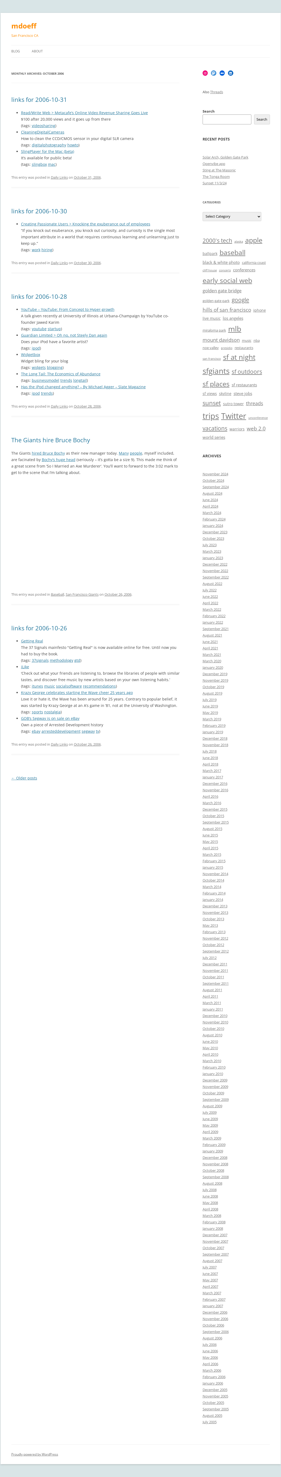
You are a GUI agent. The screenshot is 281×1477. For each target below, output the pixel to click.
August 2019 (212, 693)
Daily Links (59, 177)
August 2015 (212, 828)
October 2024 (213, 480)
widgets (39, 367)
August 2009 (212, 1106)
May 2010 (210, 1047)
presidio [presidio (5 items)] (227, 348)
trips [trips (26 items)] (211, 416)
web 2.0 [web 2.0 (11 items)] (256, 428)
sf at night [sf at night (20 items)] (239, 357)
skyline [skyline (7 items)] (225, 393)
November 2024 (215, 474)
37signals (40, 660)
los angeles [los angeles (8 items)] (233, 318)
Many (124, 453)
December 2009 (215, 1080)
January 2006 (213, 1383)
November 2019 (215, 680)
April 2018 (210, 764)
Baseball (57, 594)
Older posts (24, 778)
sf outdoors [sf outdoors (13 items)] (247, 371)
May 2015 (210, 841)
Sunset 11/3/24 (215, 183)
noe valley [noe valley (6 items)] (211, 348)
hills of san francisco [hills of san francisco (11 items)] (227, 309)
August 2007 (212, 1260)
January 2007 (213, 1305)
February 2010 (214, 1067)
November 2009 (215, 1086)
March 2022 (212, 609)
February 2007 (214, 1299)
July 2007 (210, 1267)
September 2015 (216, 822)
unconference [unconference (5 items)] (258, 418)
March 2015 (212, 854)
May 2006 (210, 1357)
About (37, 51)
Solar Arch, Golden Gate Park (225, 157)
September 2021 (216, 628)
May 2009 (210, 1125)
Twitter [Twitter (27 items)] (233, 416)
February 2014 (214, 893)
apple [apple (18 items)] (253, 240)
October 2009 (213, 1093)
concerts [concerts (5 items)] (225, 270)
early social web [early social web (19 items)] (227, 280)
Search (209, 111)
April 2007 (210, 1286)
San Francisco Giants (82, 594)
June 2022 (210, 596)
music (49, 686)
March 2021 (212, 654)
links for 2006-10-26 (39, 628)
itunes (37, 686)
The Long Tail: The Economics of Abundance (60, 373)
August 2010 (212, 1035)
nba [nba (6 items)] (257, 340)
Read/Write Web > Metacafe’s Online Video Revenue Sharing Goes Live (84, 112)
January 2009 (213, 1151)
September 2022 (216, 577)
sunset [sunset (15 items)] (212, 403)
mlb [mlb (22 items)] (234, 329)
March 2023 (212, 551)
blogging (55, 367)
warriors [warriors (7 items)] (237, 429)
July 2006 (210, 1344)
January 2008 (213, 1228)
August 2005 (212, 1415)
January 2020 (213, 667)
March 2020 (212, 661)
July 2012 (210, 957)
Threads (216, 91)
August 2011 (212, 989)
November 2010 (215, 1022)
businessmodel (45, 380)
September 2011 (216, 983)
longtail (80, 380)
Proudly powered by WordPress (34, 1454)
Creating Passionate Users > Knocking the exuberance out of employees (85, 224)
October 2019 (213, 686)
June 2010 (210, 1041)
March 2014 (212, 886)
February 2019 (214, 725)
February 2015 (214, 860)
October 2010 (213, 1028)
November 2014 (215, 873)
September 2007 (216, 1254)
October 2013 (213, 919)
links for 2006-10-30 (39, 211)
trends (66, 380)
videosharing (43, 125)
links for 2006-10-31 (39, 99)
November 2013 (215, 912)
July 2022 (210, 590)
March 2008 (212, 1215)
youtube (39, 328)
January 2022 (213, 622)
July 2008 (210, 1189)
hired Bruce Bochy (48, 453)
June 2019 (210, 706)
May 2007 (210, 1280)
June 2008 (210, 1196)
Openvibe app (214, 163)
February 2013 (214, 931)
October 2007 (213, 1247)
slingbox (39, 164)
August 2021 (212, 635)
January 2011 (213, 1009)
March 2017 (212, 770)
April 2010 (210, 1054)
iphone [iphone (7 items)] (259, 310)
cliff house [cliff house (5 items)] (210, 270)
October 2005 (213, 1402)
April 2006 (210, 1363)
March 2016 (212, 802)
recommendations (99, 686)
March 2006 (212, 1370)
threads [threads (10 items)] (254, 403)
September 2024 (216, 486)
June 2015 (210, 835)
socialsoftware (69, 686)
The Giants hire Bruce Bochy (50, 440)
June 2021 (210, 641)
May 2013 (210, 925)
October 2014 (213, 880)
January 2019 (213, 731)
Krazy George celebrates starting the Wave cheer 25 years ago (77, 692)
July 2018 (210, 751)
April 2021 (210, 648)
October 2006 (213, 1325)
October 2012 (213, 944)
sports (37, 711)
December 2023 (215, 532)
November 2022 (215, 570)
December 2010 (215, 1015)
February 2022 (214, 615)
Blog (15, 51)
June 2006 (210, 1351)
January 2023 (213, 557)
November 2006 (215, 1318)
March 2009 (212, 1138)
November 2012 (215, 938)
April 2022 (210, 603)
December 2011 (215, 964)
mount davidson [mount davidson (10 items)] (221, 340)
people (136, 453)
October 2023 (213, 538)
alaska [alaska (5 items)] (238, 241)
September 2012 (216, 951)
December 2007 (215, 1234)
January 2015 (213, 867)
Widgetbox (30, 354)
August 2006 (212, 1338)
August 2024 (212, 493)
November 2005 (215, 1396)
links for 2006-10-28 (39, 296)
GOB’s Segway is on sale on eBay (50, 718)
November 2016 (215, 790)
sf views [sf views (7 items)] (210, 393)
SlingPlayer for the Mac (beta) (47, 151)
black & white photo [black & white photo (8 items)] (221, 262)
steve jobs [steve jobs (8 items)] (243, 393)
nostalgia (52, 711)
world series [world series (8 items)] (214, 437)
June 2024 (210, 499)
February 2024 (214, 519)
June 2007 (210, 1273)
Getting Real (32, 641)
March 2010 (212, 1060)
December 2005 (215, 1389)
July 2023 (210, 544)
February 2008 (214, 1222)
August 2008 (212, 1183)
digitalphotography (49, 145)
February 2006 (214, 1376)
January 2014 (213, 899)
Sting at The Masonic (219, 170)
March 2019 (212, 719)
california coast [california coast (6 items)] (254, 262)
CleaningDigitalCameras (42, 132)
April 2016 (210, 796)
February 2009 (214, 1144)
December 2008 (215, 1157)
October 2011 (213, 977)
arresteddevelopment (61, 731)
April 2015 (210, 848)
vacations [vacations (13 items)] (215, 428)
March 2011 (212, 1002)
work (36, 249)
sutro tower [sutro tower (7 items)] (233, 403)
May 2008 (210, 1202)
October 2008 (213, 1170)
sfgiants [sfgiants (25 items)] (216, 371)
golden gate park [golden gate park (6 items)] (216, 301)
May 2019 (210, 712)
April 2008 (210, 1209)
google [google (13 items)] (240, 300)
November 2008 (215, 1164)
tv (97, 731)
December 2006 (215, 1312)
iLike (25, 666)
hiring (46, 249)
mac (51, 164)
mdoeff (23, 26)
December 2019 (215, 673)
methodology (61, 660)
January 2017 (213, 777)
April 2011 (210, 996)
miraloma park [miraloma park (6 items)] (214, 330)
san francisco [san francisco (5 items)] (212, 359)
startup (54, 328)
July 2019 (210, 699)
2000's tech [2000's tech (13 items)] (217, 240)
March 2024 (212, 512)
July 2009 (210, 1112)
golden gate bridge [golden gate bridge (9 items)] (222, 291)
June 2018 (210, 757)
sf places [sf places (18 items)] (216, 383)
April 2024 (210, 506)
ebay (36, 731)
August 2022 (212, 583)
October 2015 (213, 815)
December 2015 (215, 809)
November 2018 (215, 744)
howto (72, 145)
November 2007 (215, 1241)
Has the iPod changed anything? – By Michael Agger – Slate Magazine (83, 386)
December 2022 (215, 564)
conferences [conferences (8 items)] (244, 270)
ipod (36, 348)
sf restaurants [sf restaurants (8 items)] (244, 385)
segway (88, 731)
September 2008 (216, 1176)
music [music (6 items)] (246, 340)
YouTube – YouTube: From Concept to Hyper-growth (68, 309)
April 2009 (210, 1131)
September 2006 (216, 1331)
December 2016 (215, 783)
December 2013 (215, 906)
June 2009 (210, 1118)
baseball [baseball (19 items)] (232, 252)
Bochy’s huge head (58, 459)
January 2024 (213, 525)
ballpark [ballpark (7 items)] (210, 253)
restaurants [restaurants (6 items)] (244, 348)
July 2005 (210, 1421)
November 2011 (215, 970)
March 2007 (212, 1293)
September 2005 (216, 1409)
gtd (77, 660)
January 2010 (213, 1073)
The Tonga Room (216, 176)
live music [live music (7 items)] (212, 318)
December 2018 (215, 738)
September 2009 (216, 1099)
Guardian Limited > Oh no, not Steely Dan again (64, 335)
